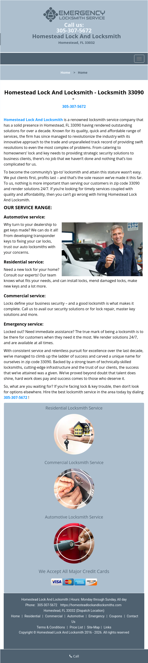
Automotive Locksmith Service (74, 517)
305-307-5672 (74, 30)
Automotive (75, 616)
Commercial (53, 616)
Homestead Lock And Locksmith (33, 119)
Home (65, 72)
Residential (32, 616)
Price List (76, 627)
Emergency (97, 616)
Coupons (115, 616)
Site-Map (93, 627)
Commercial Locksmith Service (73, 462)
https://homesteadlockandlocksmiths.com (90, 605)
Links (107, 627)
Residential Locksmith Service (74, 408)
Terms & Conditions (51, 627)
